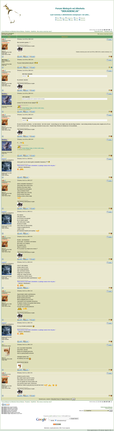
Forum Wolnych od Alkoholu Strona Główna (13, 31)
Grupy (76, 18)
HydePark (33, 31)
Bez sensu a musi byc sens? (44, 31)
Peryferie (27, 31)
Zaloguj (65, 20)
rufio (3, 39)
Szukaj (62, 18)
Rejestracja (58, 20)
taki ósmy (4, 59)
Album (71, 20)
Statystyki (82, 18)
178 (109, 29)
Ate (3, 344)
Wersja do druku (108, 408)
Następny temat (108, 31)
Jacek (3, 158)
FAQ (57, 18)
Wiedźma (4, 93)
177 (107, 29)
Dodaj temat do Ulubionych (106, 407)
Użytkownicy (69, 18)
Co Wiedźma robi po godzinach (24, 109)
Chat (76, 20)
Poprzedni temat (98, 31)
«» (102, 29)
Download (82, 20)
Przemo (59, 416)
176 (104, 29)
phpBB (50, 416)
